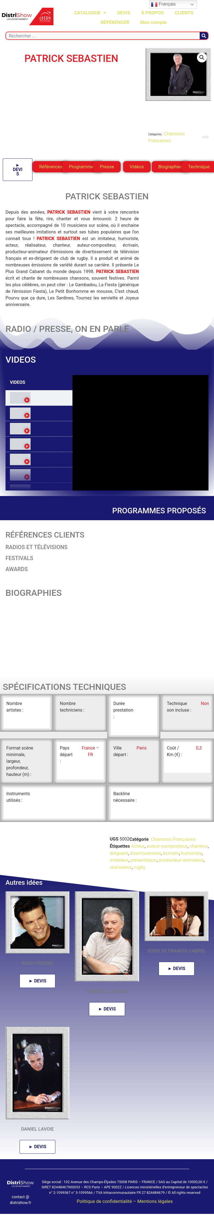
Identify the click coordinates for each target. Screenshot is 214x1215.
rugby (139, 867)
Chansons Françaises (173, 839)
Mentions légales (155, 1201)
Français (163, 4)
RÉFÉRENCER (115, 22)
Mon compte (153, 22)
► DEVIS (18, 169)
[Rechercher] (204, 35)
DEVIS (123, 12)
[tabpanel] (140, 433)
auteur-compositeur (167, 846)
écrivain (171, 853)
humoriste (191, 853)
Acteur (138, 846)
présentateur (143, 860)
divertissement (145, 853)
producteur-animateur (181, 860)
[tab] (39, 398)
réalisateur (121, 867)
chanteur (198, 846)
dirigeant (119, 853)
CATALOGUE (90, 13)
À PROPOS (152, 12)
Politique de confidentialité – (107, 1201)
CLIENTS (184, 12)
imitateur (119, 860)
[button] (202, 57)
